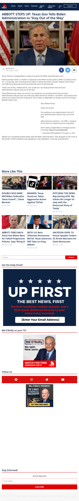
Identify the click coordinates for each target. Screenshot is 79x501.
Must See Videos (51, 6)
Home (13, 6)
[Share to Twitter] (67, 70)
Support (70, 6)
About (20, 6)
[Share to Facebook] (61, 70)
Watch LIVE (41, 6)
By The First (10, 69)
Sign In (60, 6)
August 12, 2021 (69, 133)
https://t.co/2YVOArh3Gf (58, 130)
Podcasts (34, 6)
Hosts (27, 6)
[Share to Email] (74, 70)
